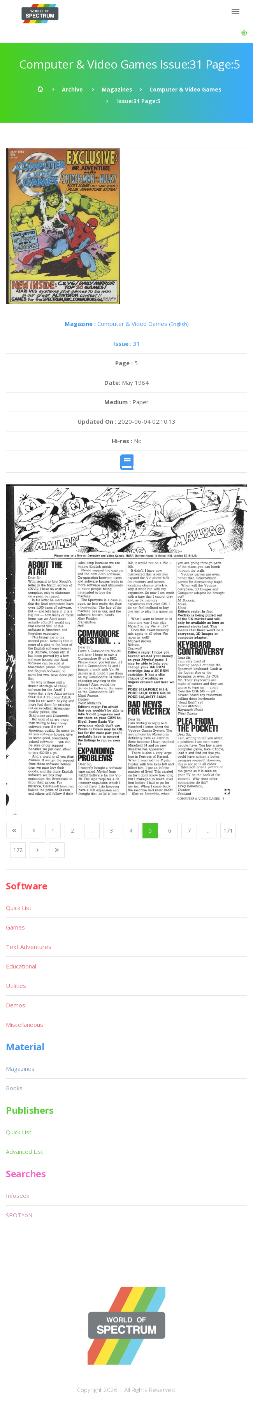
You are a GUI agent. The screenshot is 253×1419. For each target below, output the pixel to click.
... (92, 830)
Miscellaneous (24, 1024)
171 (228, 830)
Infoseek (17, 1195)
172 (18, 850)
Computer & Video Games (185, 89)
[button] (244, 33)
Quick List (19, 908)
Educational (21, 966)
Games (15, 927)
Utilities (16, 985)
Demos (15, 1005)
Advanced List (24, 1151)
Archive (72, 89)
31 (126, 343)
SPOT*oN (19, 1215)
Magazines (117, 89)
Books (14, 1088)
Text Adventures (28, 947)
